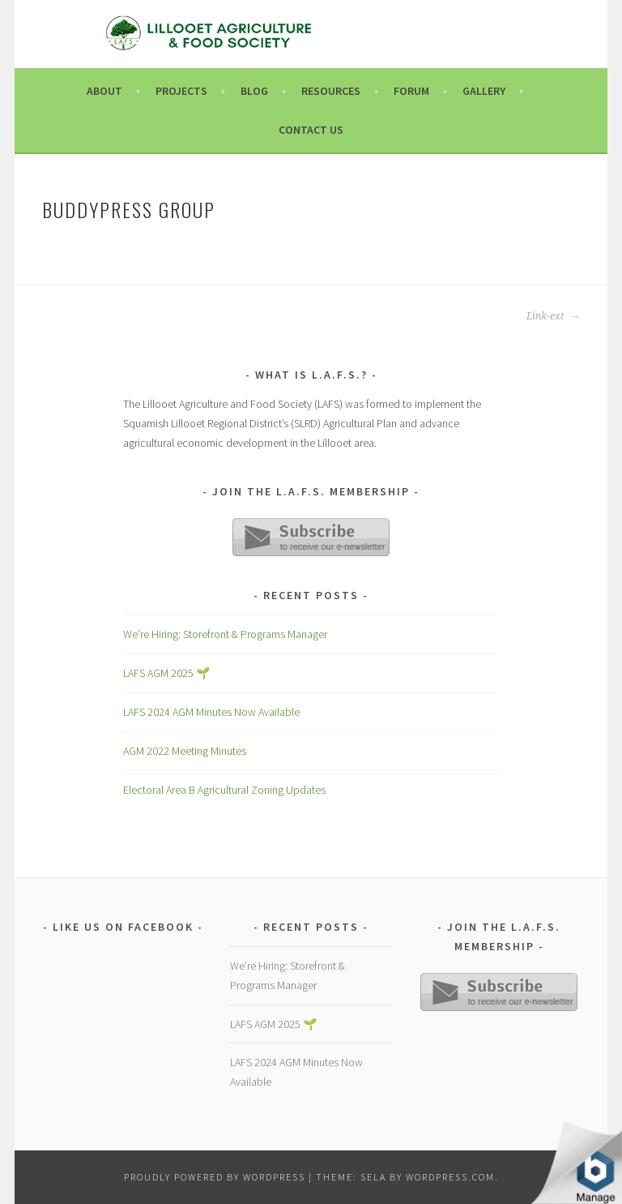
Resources (330, 91)
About (104, 91)
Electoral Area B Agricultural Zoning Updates (224, 789)
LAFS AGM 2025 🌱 (166, 673)
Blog (254, 91)
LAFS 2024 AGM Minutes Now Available (211, 712)
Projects (181, 91)
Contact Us (311, 129)
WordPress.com (450, 1177)
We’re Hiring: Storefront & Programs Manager (225, 634)
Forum (411, 91)
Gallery (483, 91)
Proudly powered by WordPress (214, 1177)
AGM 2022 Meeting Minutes (184, 750)
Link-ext (553, 316)
